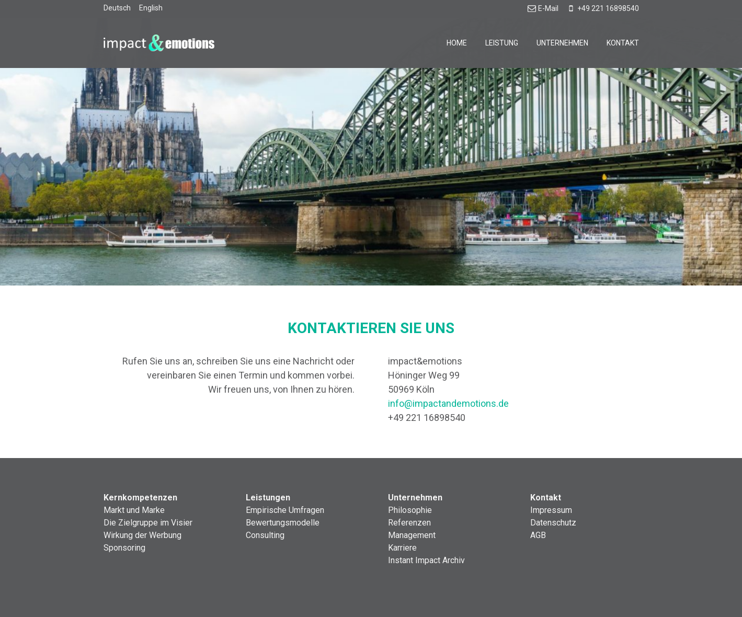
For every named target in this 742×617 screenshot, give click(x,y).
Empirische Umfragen (285, 510)
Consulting (265, 535)
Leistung (501, 43)
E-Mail (543, 8)
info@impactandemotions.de (448, 403)
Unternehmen (562, 43)
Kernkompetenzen (140, 497)
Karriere (402, 548)
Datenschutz (553, 523)
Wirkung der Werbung (142, 535)
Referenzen (409, 523)
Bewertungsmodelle (282, 523)
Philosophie (410, 510)
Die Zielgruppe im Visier (148, 523)
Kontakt (623, 43)
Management (412, 535)
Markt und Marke (134, 510)
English (151, 8)
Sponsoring (124, 548)
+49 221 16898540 (603, 8)
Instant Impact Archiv (426, 560)
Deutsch (117, 8)
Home (457, 43)
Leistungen (268, 497)
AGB (538, 535)
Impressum (551, 510)
